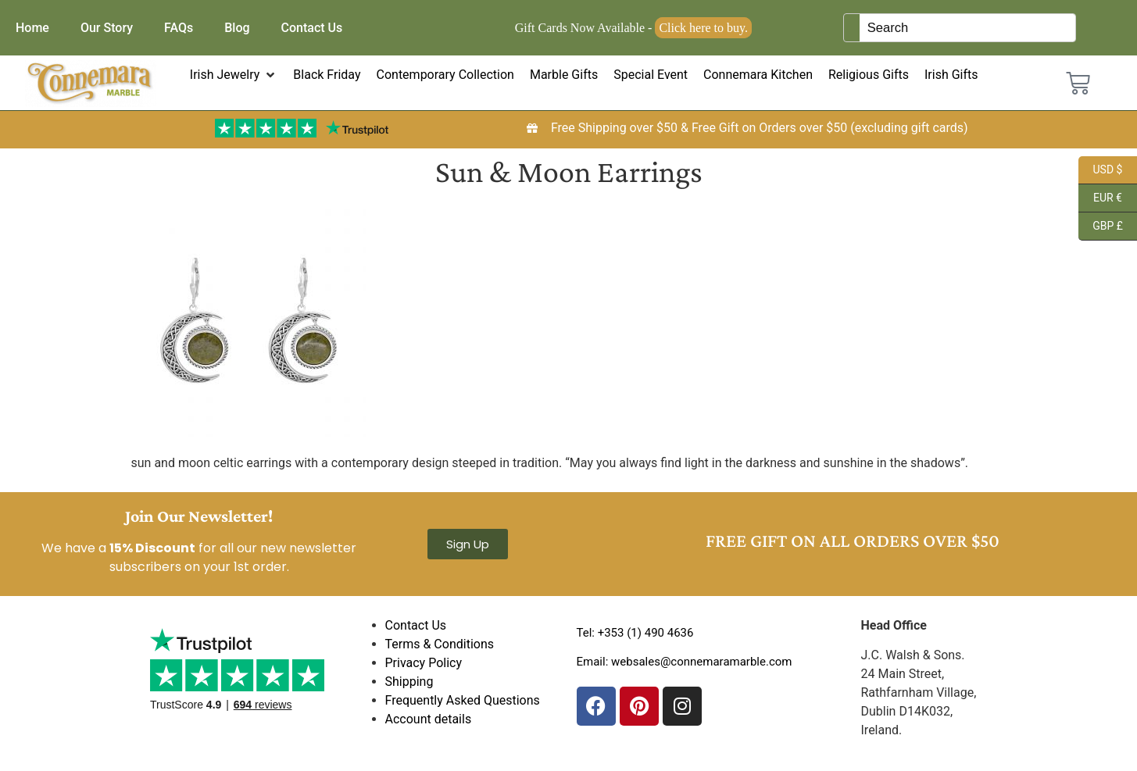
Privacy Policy (424, 662)
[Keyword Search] (967, 27)
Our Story (106, 27)
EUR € (1100, 198)
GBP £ (1100, 226)
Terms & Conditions (440, 644)
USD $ (1100, 170)
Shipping (409, 681)
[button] (234, 75)
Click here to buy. (703, 27)
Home (32, 27)
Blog (236, 27)
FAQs (178, 27)
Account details (428, 719)
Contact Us (312, 27)
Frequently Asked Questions (462, 700)
